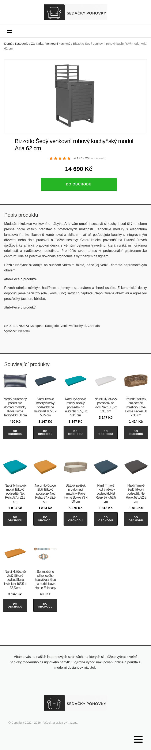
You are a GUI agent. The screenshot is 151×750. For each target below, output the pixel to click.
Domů (8, 43)
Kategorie (22, 43)
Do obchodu (78, 184)
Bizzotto (24, 331)
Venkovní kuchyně (57, 43)
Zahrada (37, 43)
